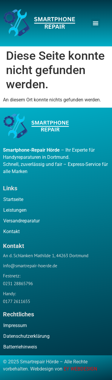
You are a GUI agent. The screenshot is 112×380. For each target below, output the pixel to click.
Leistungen (15, 210)
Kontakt (11, 231)
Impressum (15, 325)
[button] (95, 23)
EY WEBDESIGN (80, 369)
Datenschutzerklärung (26, 336)
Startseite (13, 199)
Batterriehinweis (20, 347)
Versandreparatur (21, 221)
